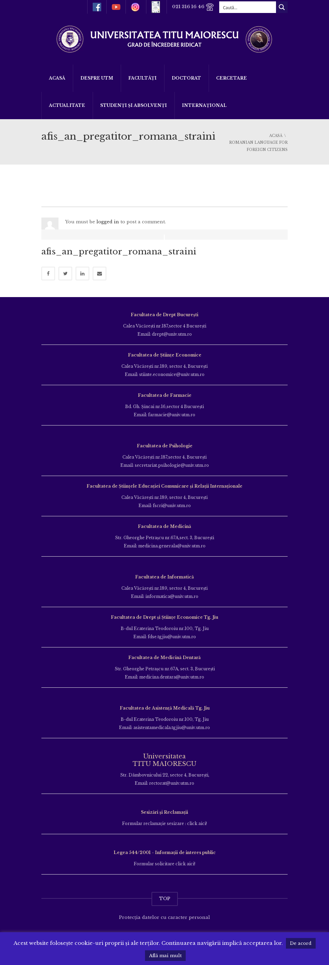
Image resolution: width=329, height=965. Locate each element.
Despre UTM (96, 78)
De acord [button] (301, 943)
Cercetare (231, 78)
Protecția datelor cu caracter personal (164, 917)
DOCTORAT (186, 78)
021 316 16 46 (193, 7)
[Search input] (248, 7)
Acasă (57, 78)
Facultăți (142, 78)
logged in (107, 222)
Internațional (204, 105)
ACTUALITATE (67, 105)
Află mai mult (165, 956)
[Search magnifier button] (282, 7)
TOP (164, 898)
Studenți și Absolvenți (133, 105)
